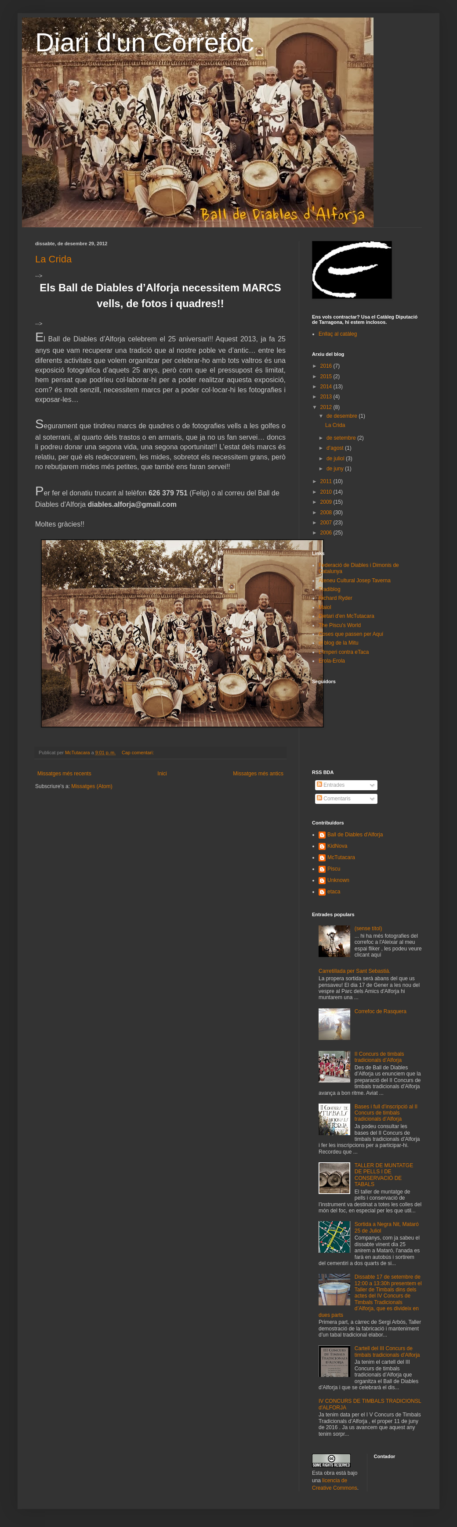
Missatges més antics (258, 774)
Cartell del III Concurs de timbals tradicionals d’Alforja (387, 1351)
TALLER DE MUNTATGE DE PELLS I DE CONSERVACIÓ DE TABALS (384, 1174)
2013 (327, 397)
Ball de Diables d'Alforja (355, 835)
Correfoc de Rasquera (380, 1011)
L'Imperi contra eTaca (344, 652)
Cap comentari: (138, 752)
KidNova (337, 846)
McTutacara (341, 857)
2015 (327, 376)
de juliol (336, 458)
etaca (333, 892)
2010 (327, 492)
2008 (327, 512)
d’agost (335, 448)
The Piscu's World (340, 625)
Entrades (331, 785)
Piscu (333, 869)
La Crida (53, 259)
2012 (327, 407)
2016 (327, 366)
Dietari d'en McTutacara (346, 616)
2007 (327, 523)
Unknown (338, 880)
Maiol (325, 607)
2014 (327, 387)
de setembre (341, 438)
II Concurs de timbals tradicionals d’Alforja (379, 1057)
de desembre (342, 416)
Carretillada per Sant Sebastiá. (354, 971)
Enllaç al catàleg (338, 334)
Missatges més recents (64, 774)
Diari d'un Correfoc (144, 42)
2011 (327, 481)
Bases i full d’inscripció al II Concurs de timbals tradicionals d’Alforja (386, 1113)
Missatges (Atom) (91, 786)
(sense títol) (368, 928)
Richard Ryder (335, 598)
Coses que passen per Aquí (351, 634)
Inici (162, 774)
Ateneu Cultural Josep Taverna (355, 580)
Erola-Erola (332, 661)
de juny (335, 469)
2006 (327, 533)
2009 (327, 502)
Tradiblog (330, 589)
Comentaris (334, 799)
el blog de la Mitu (339, 643)
